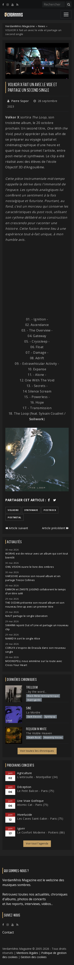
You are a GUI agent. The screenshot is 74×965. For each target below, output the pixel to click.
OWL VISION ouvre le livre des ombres (29, 567)
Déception (24, 787)
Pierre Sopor (20, 101)
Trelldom (32, 687)
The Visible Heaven (39, 733)
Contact (8, 932)
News (41, 26)
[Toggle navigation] (66, 14)
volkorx (13, 510)
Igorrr (21, 828)
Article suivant (16, 528)
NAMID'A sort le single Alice (22, 638)
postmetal (14, 517)
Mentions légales (27, 953)
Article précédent (55, 528)
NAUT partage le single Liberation (26, 616)
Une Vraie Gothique (30, 801)
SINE (28, 708)
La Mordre (33, 712)
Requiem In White (36, 729)
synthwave (31, 510)
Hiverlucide (24, 814)
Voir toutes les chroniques (37, 751)
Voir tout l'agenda (37, 843)
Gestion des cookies (34, 957)
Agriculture (24, 773)
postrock (50, 510)
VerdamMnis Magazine (20, 26)
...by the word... (36, 692)
